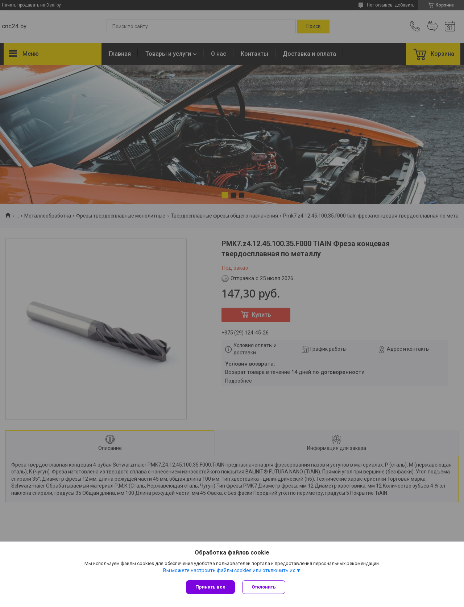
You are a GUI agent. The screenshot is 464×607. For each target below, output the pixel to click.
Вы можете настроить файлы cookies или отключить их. (229, 570)
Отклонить (264, 587)
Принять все (210, 587)
